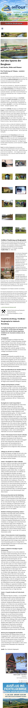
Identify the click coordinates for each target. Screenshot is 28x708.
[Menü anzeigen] (4, 16)
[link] (15, 695)
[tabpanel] (14, 97)
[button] (7, 163)
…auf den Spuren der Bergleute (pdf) (8, 307)
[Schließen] (27, 683)
